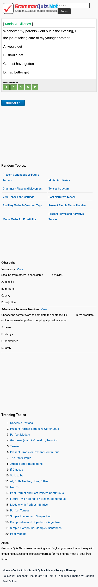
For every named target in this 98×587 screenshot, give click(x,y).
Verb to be (16, 475)
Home (6, 570)
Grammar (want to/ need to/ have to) (34, 440)
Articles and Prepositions (26, 463)
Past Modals (18, 533)
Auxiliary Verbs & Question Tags (22, 205)
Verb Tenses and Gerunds (18, 197)
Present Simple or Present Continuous (34, 452)
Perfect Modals (20, 434)
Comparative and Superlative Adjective (35, 522)
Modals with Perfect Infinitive (29, 504)
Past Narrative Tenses (61, 197)
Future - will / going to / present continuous (38, 498)
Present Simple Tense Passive (66, 205)
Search (64, 11)
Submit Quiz (35, 570)
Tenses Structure (58, 188)
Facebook (22, 576)
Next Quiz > (13, 102)
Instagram (36, 576)
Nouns (14, 487)
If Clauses (16, 469)
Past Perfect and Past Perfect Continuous (37, 493)
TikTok (49, 576)
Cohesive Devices (21, 423)
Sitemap (70, 570)
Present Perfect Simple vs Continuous (34, 428)
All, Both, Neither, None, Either (29, 481)
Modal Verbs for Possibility (19, 219)
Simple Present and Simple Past (30, 516)
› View (19, 269)
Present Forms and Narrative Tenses (66, 216)
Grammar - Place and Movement (22, 188)
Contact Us (19, 570)
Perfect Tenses (19, 510)
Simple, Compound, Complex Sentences (36, 528)
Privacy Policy (54, 570)
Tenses (14, 446)
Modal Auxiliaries (59, 180)
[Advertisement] (49, 134)
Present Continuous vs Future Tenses (21, 177)
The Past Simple (20, 458)
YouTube (64, 576)
